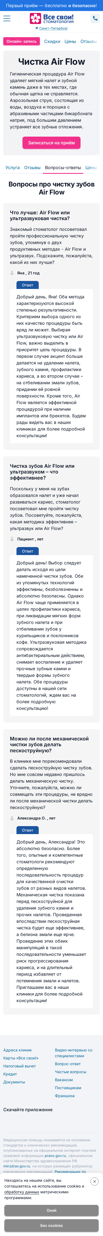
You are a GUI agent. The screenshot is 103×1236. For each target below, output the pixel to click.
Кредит (10, 1074)
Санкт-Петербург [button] (51, 28)
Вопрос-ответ (68, 1063)
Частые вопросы (70, 1071)
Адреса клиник (17, 1050)
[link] (51, 5)
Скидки (52, 41)
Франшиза (65, 1095)
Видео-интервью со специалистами (73, 1053)
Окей (52, 1210)
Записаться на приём (51, 142)
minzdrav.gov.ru (16, 1166)
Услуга (12, 167)
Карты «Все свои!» (20, 1058)
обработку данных (21, 1191)
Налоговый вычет (19, 1066)
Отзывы (88, 41)
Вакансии (64, 1079)
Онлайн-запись (22, 41)
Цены (70, 41)
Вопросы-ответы (63, 167)
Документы (14, 1082)
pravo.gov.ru (55, 1156)
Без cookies (51, 1225)
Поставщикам (68, 1087)
